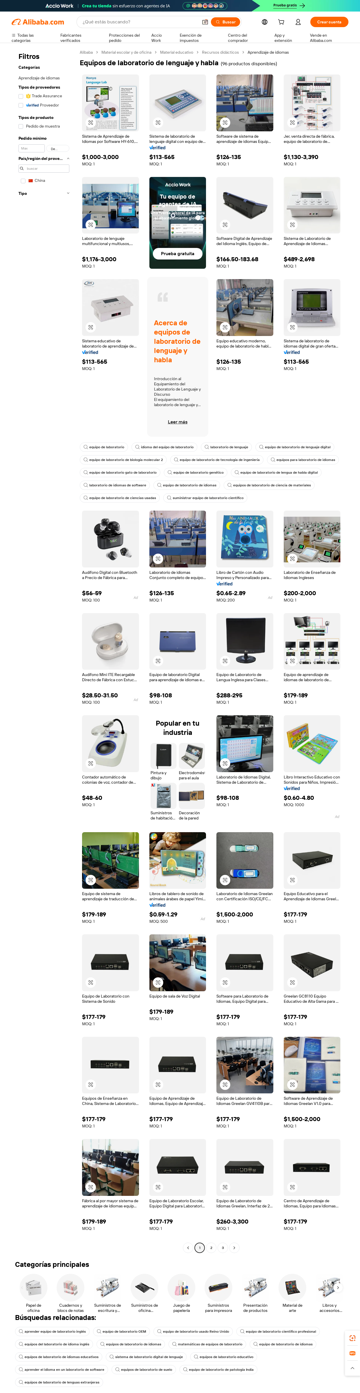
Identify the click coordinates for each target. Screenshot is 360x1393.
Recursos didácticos (220, 52)
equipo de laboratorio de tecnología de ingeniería (217, 460)
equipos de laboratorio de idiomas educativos (59, 1357)
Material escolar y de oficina (126, 52)
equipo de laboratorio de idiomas (186, 485)
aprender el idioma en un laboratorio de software (61, 1369)
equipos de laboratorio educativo (223, 1357)
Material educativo (176, 52)
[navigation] (44, 650)
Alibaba (86, 52)
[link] (352, 1338)
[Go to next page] (234, 1248)
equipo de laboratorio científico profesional (278, 1331)
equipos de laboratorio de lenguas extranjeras (59, 1382)
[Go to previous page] (188, 1248)
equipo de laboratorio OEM (121, 1331)
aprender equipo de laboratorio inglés (52, 1331)
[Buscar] (225, 22)
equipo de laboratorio (103, 447)
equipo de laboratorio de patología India (218, 1369)
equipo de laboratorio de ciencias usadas (119, 498)
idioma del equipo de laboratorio (164, 447)
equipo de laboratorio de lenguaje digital (295, 447)
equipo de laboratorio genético (196, 472)
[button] (205, 21)
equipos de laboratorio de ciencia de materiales (269, 485)
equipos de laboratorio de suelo (143, 1369)
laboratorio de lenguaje (226, 447)
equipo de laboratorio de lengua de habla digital (276, 472)
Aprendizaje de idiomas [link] (268, 52)
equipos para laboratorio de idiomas (303, 460)
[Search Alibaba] (140, 22)
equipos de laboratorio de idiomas (130, 1344)
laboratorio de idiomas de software (114, 485)
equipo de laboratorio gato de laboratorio (120, 472)
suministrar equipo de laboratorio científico (205, 498)
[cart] (282, 22)
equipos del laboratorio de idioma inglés (54, 1344)
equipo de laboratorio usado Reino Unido (193, 1331)
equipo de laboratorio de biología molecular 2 (123, 460)
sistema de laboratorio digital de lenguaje (146, 1357)
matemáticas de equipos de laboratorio (207, 1344)
